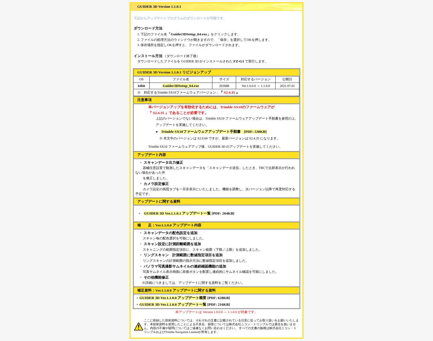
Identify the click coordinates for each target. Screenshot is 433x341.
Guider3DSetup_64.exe (181, 86)
